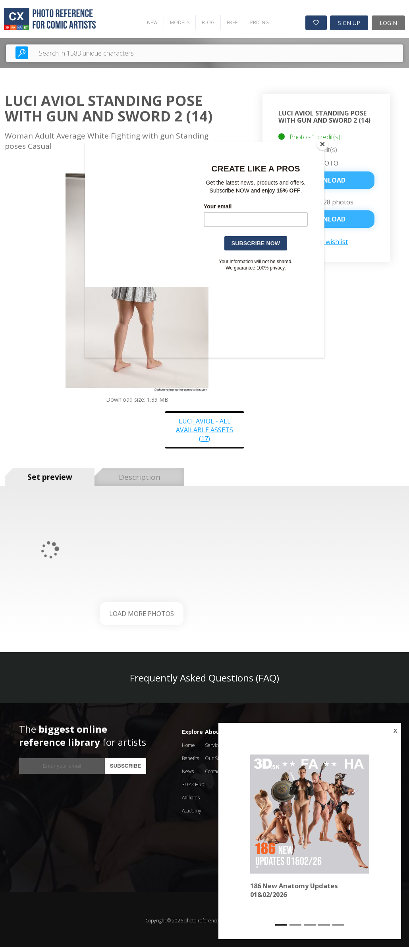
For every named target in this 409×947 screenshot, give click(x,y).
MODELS (174, 20)
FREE (226, 20)
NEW (146, 20)
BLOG (202, 20)
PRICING (254, 20)
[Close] (322, 144)
